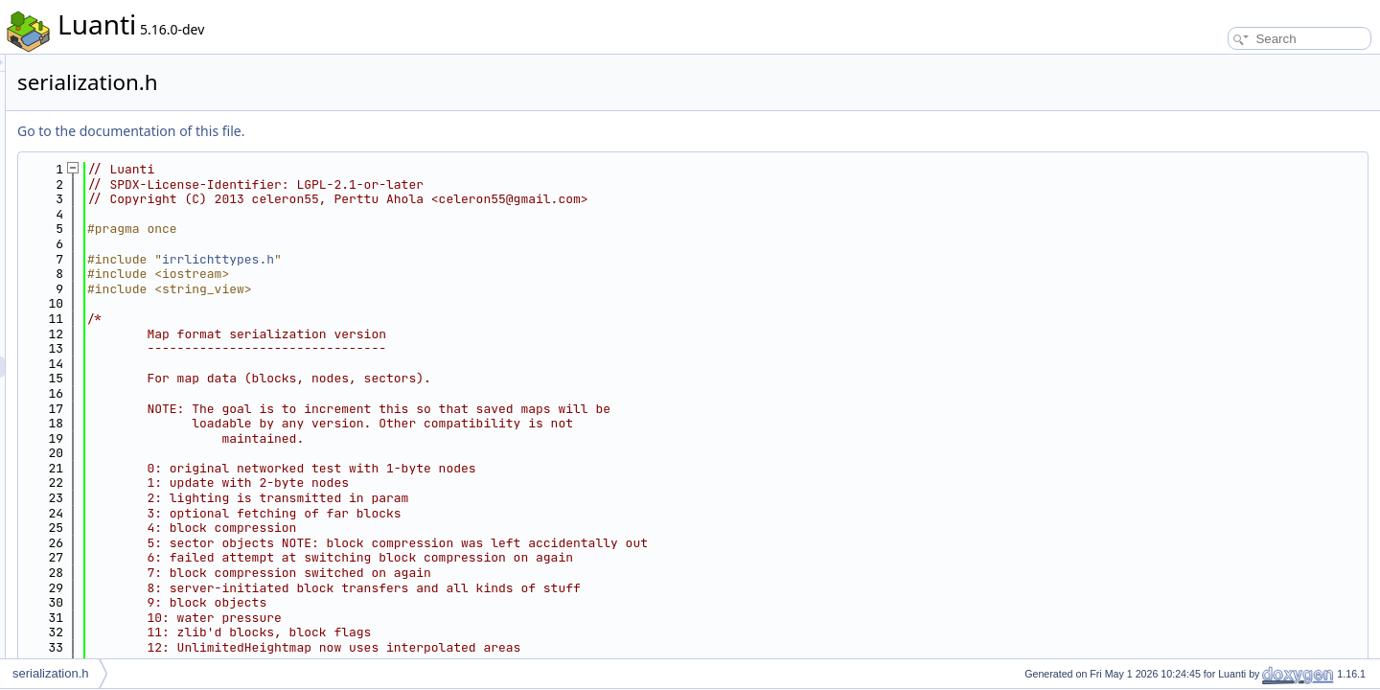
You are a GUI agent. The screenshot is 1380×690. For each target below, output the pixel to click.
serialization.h (50, 673)
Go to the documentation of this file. (370, 131)
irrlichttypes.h (458, 259)
